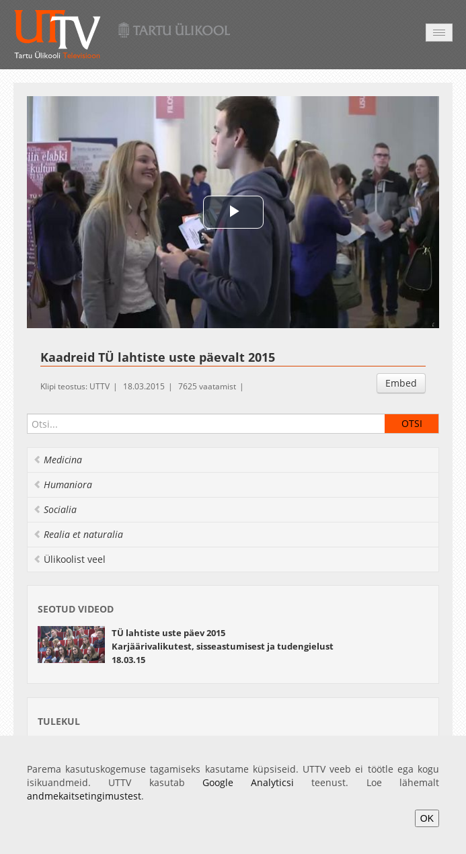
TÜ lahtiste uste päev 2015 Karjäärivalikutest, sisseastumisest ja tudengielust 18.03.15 (223, 646)
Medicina (57, 459)
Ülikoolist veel (69, 559)
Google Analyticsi (248, 782)
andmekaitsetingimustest (84, 795)
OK (427, 818)
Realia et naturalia (78, 534)
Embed (401, 383)
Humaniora (62, 484)
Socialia (55, 509)
